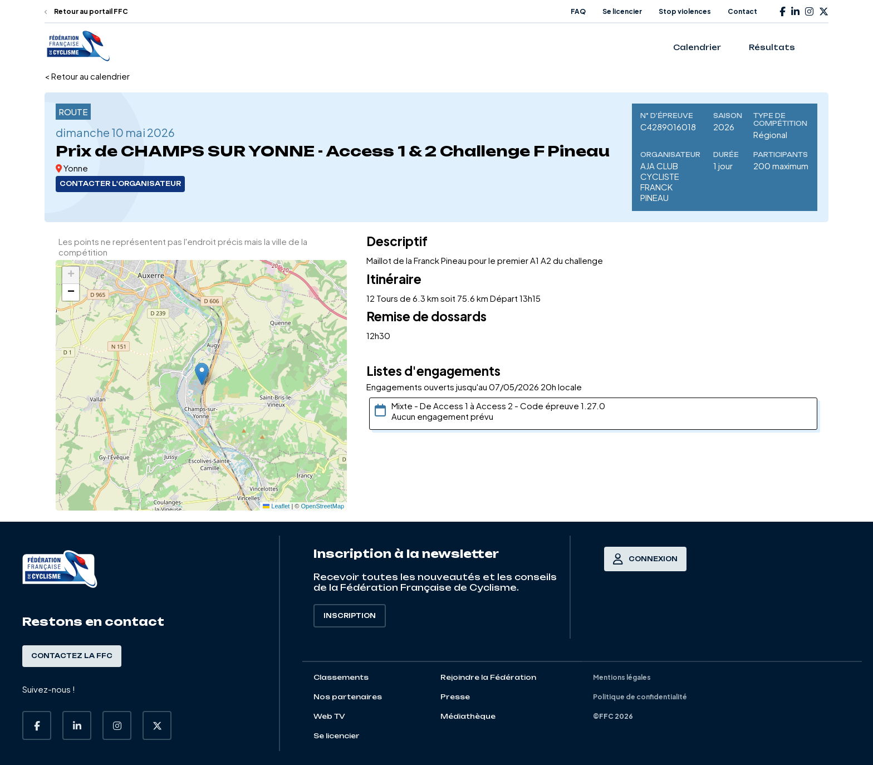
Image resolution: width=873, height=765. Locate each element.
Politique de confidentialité (640, 697)
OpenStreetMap (323, 506)
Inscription (349, 616)
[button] (202, 373)
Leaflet (276, 506)
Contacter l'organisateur (120, 184)
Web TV (329, 716)
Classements (341, 677)
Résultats (772, 47)
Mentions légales (622, 677)
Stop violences (685, 11)
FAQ (578, 11)
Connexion (645, 559)
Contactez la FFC (71, 656)
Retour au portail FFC (86, 11)
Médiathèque (468, 716)
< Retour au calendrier (87, 76)
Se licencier (622, 11)
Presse (455, 697)
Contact (742, 11)
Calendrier (697, 47)
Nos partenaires (347, 697)
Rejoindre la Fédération (488, 677)
